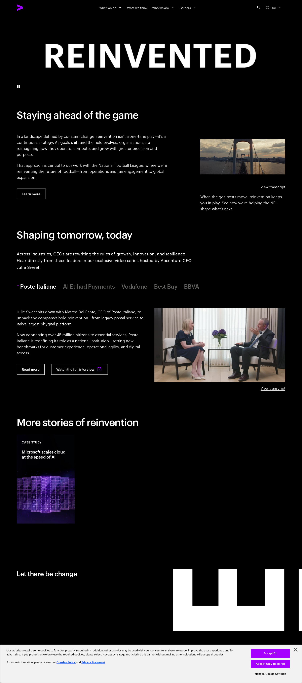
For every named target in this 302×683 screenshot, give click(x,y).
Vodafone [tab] (134, 286)
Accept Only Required (270, 663)
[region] (151, 663)
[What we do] (111, 7)
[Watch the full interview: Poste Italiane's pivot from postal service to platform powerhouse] (79, 369)
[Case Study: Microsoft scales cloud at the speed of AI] (46, 479)
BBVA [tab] (191, 286)
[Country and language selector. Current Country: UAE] (274, 8)
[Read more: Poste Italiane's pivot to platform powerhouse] (30, 369)
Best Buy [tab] (165, 286)
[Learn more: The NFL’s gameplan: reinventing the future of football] (31, 193)
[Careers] (188, 7)
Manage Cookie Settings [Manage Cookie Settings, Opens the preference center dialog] (270, 674)
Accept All (270, 653)
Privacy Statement (93, 662)
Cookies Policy (66, 662)
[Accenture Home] (29, 7)
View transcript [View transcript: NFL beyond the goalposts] (273, 186)
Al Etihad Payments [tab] (89, 286)
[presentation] (151, 55)
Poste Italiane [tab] (39, 286)
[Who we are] (163, 7)
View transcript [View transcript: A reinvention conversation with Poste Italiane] (273, 387)
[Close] (295, 649)
